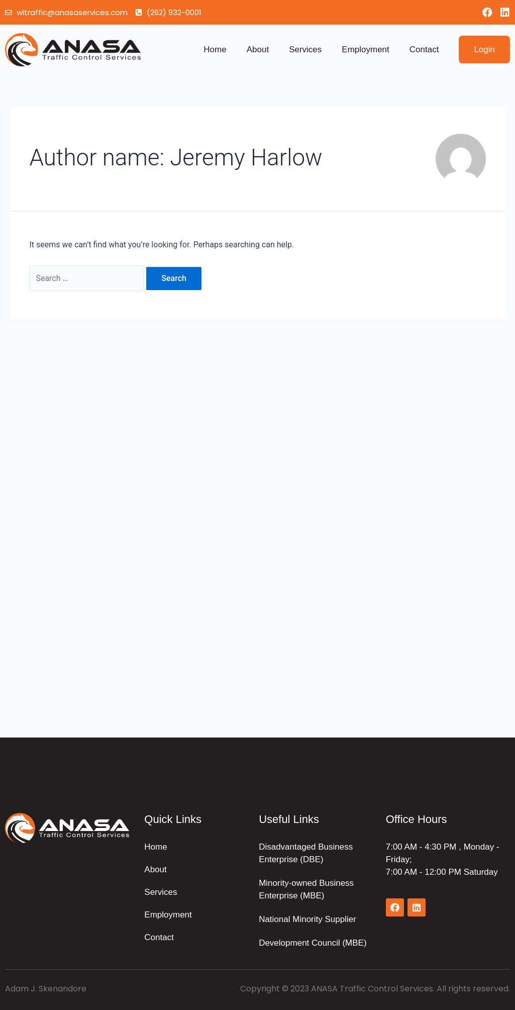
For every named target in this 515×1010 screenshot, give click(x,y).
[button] (484, 49)
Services (305, 49)
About (258, 49)
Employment (365, 49)
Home (214, 49)
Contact (424, 49)
